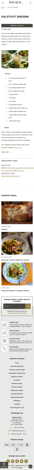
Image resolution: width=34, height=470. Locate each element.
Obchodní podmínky (17, 366)
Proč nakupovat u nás (17, 407)
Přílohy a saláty (17, 25)
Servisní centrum (17, 387)
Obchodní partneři (17, 394)
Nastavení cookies (17, 376)
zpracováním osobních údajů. (17, 313)
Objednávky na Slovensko (17, 373)
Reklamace (17, 400)
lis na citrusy (18, 147)
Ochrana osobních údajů (17, 369)
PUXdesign (19, 467)
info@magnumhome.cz (18, 430)
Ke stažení (17, 380)
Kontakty (17, 404)
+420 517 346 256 (18, 427)
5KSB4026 (4, 147)
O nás (17, 363)
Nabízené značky (17, 383)
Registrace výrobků (17, 390)
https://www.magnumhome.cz (10, 176)
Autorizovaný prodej (17, 397)
